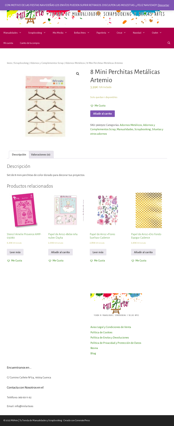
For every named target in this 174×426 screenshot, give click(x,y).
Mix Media (62, 33)
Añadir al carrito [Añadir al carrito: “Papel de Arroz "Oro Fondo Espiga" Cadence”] (143, 252)
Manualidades (14, 33)
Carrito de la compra (29, 43)
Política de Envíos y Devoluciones (109, 337)
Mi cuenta (8, 43)
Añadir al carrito (102, 113)
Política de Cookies (101, 332)
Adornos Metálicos (75, 63)
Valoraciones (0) (40, 154)
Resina (94, 348)
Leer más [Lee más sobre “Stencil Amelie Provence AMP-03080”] (15, 252)
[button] (21, 33)
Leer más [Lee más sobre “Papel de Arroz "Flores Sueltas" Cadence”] (98, 252)
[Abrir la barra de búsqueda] (169, 43)
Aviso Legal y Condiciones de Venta (110, 327)
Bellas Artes (83, 33)
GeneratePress (82, 420)
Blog (93, 353)
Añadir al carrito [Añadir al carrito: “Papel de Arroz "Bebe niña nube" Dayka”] (60, 252)
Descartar (163, 5)
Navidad (140, 33)
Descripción (19, 154)
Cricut (123, 33)
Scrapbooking (38, 33)
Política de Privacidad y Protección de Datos (115, 342)
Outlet (158, 33)
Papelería (104, 33)
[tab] (19, 155)
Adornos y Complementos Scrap (47, 63)
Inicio (9, 63)
